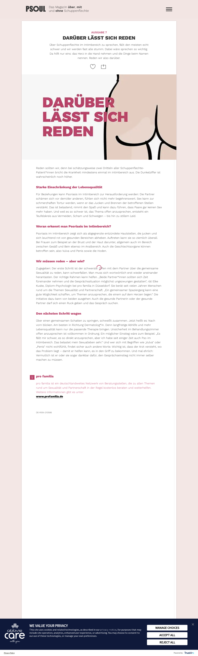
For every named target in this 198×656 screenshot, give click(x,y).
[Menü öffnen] (169, 9)
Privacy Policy (9, 653)
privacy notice (108, 629)
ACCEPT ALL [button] (167, 635)
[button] (193, 624)
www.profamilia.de (49, 396)
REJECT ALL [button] (167, 642)
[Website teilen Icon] (103, 66)
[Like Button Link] (92, 66)
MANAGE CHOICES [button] (167, 628)
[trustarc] (189, 653)
